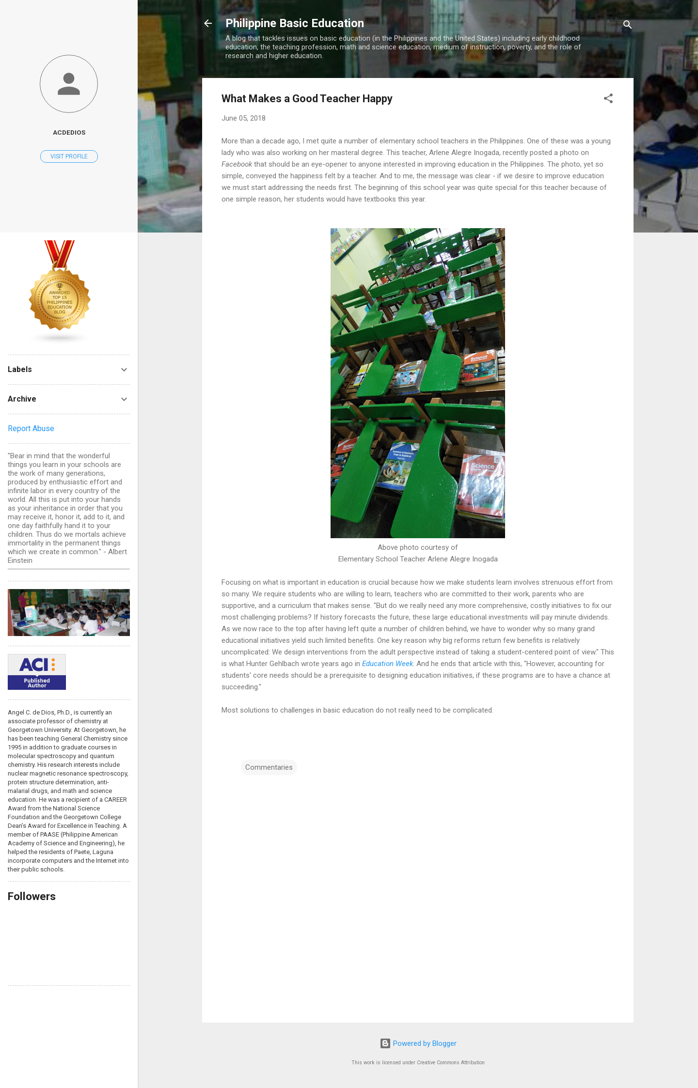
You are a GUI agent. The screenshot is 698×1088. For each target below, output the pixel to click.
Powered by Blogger (418, 1043)
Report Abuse (31, 428)
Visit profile (69, 156)
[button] (608, 100)
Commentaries (269, 767)
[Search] (628, 26)
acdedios (69, 132)
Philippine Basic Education (294, 23)
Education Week (387, 663)
